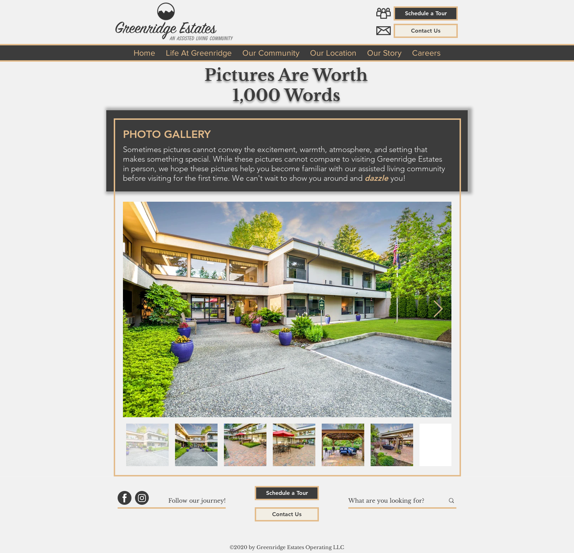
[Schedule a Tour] (426, 13)
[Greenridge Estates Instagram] (142, 498)
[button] (426, 31)
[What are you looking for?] (391, 500)
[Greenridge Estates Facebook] (124, 498)
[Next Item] (438, 310)
